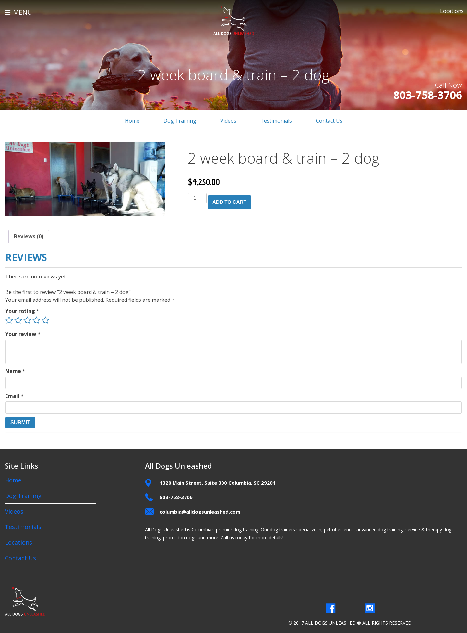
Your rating (22, 309)
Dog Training (179, 120)
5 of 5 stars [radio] (45, 319)
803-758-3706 (420, 95)
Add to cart (231, 200)
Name (15, 369)
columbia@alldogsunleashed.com (200, 510)
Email (14, 394)
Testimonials (276, 120)
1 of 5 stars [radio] (9, 319)
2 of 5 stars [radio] (18, 319)
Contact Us (329, 120)
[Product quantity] (197, 198)
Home (132, 120)
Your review (23, 332)
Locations (452, 11)
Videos (228, 120)
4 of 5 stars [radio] (36, 319)
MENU (18, 12)
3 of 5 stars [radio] (27, 319)
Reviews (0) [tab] (28, 235)
